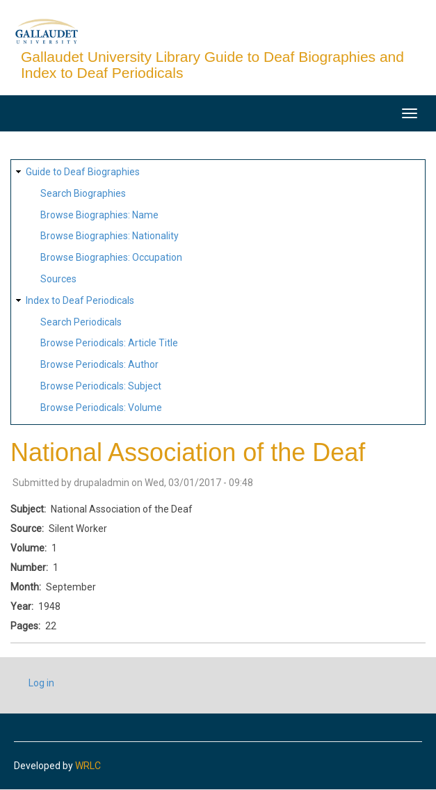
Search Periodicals (81, 322)
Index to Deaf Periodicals (80, 300)
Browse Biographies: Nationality (109, 235)
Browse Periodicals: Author (99, 364)
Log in (41, 682)
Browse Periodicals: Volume (101, 407)
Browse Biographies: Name (99, 214)
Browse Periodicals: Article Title (109, 342)
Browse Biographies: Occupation (111, 257)
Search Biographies (83, 193)
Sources (58, 278)
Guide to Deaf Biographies (83, 171)
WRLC (88, 765)
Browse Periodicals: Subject (100, 386)
